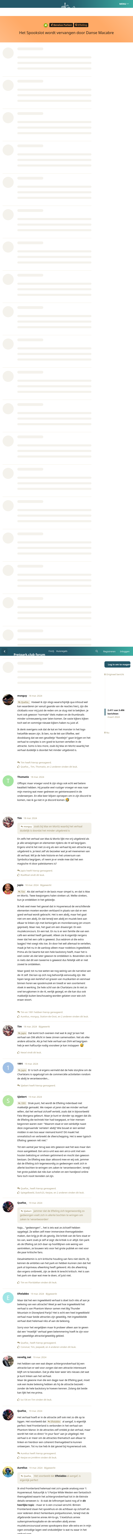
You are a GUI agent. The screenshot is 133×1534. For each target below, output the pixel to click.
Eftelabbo (55, 774)
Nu (106, 86)
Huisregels (61, 4)
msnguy (28, 179)
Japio (23, 386)
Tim (23, 245)
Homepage (52, 1514)
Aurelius (25, 977)
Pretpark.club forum (29, 8)
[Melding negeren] (85, 1527)
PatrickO (25, 1428)
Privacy (83, 1514)
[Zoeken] (96, 4)
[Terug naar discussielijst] (4, 4)
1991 (23, 456)
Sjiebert (28, 564)
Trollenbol (26, 1481)
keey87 (27, 1069)
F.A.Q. (52, 4)
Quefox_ (25, 55)
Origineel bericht (114, 27)
